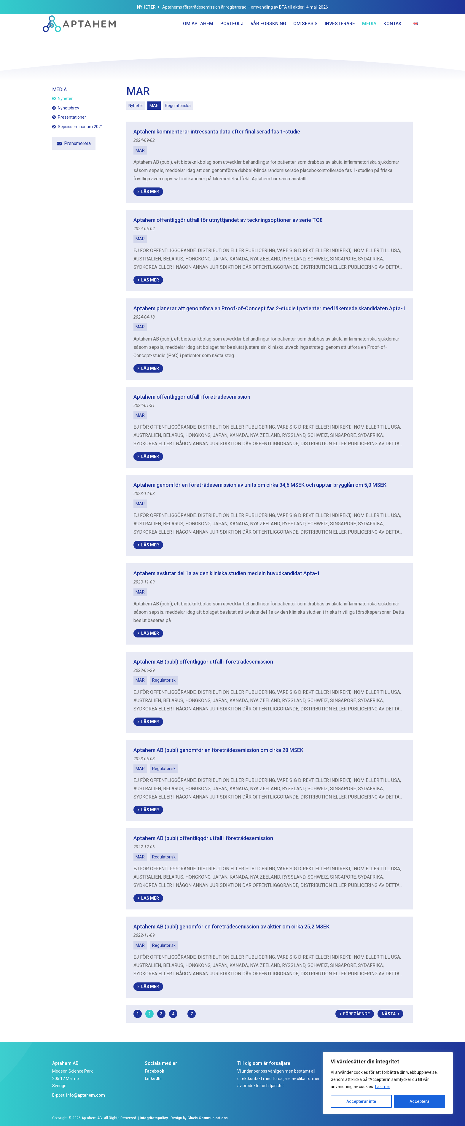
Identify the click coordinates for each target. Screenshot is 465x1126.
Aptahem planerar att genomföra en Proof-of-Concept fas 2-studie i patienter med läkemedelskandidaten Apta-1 (269, 308)
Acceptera (419, 1101)
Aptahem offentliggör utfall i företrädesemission (191, 397)
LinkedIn (153, 1078)
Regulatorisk (164, 680)
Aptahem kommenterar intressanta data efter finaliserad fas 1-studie (216, 131)
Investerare (340, 35)
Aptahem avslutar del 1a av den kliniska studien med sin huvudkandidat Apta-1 (226, 573)
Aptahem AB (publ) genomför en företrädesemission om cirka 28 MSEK (218, 750)
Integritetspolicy (154, 1118)
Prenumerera (77, 143)
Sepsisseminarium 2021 (80, 126)
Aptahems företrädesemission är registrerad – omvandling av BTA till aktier (233, 7)
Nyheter (146, 7)
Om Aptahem (198, 35)
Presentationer (72, 117)
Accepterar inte (361, 1101)
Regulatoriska (178, 105)
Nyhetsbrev (68, 108)
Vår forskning (268, 35)
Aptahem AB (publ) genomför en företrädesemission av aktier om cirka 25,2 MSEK (231, 926)
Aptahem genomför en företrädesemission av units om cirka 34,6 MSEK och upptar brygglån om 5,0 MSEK (259, 485)
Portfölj (231, 35)
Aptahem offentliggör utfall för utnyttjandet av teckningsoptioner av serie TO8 (228, 220)
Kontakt (394, 35)
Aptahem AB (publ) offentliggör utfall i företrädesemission (203, 662)
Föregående (356, 1014)
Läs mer (382, 1086)
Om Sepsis (305, 35)
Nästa (389, 1014)
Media (369, 35)
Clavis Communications (207, 1118)
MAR (154, 105)
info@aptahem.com (85, 1095)
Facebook (154, 1071)
